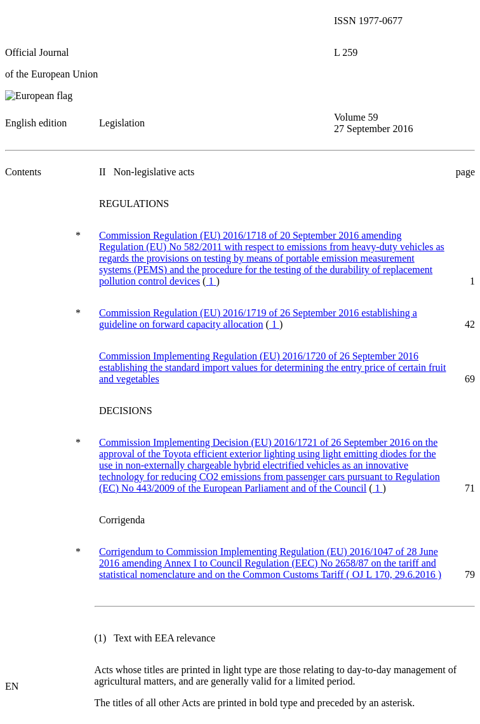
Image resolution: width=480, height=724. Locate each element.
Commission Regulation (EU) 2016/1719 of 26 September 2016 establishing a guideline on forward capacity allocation (258, 318)
